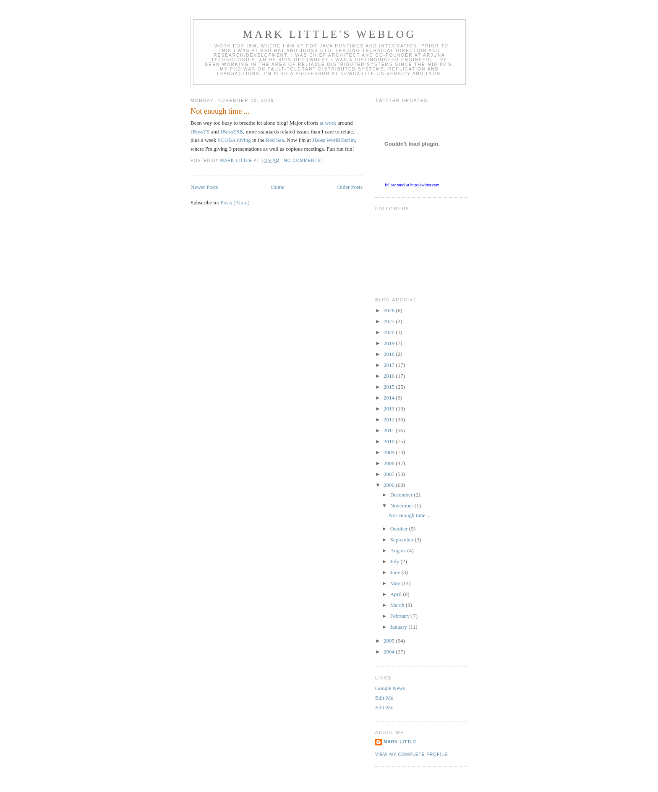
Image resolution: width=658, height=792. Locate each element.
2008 (390, 463)
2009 (390, 452)
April (396, 594)
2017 (390, 365)
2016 (390, 376)
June (396, 572)
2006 (390, 485)
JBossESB (231, 131)
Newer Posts (204, 187)
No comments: (304, 160)
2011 (390, 430)
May (396, 583)
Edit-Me (384, 698)
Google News (390, 688)
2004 (390, 651)
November (402, 505)
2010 (390, 441)
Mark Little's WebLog (329, 34)
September (402, 539)
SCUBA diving (234, 140)
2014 (390, 398)
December (402, 494)
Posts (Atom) (235, 202)
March (398, 605)
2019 (390, 343)
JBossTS (200, 131)
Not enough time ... (220, 111)
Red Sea (275, 140)
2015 (390, 387)
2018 (390, 354)
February (400, 616)
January (399, 627)
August (398, 550)
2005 (390, 641)
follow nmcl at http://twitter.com (412, 185)
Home (278, 187)
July (395, 561)
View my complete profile (411, 754)
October (399, 528)
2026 (390, 310)
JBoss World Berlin (333, 140)
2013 (390, 408)
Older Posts (350, 187)
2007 (390, 474)
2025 (390, 321)
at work (328, 123)
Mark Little (400, 742)
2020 (390, 332)
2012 (390, 419)
